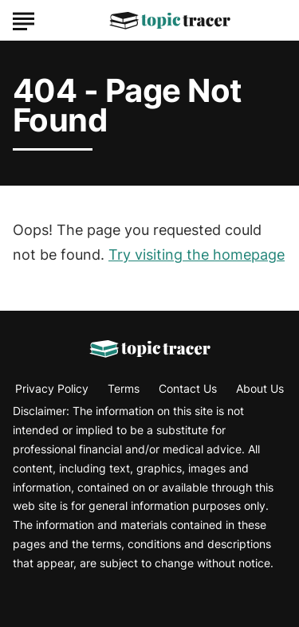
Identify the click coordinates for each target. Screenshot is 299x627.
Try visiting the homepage (196, 254)
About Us (260, 388)
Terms (124, 388)
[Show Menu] (23, 19)
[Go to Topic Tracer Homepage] (170, 20)
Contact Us (188, 388)
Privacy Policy (52, 388)
